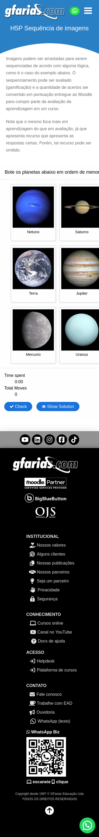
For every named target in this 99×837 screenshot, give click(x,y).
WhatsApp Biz (43, 732)
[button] (88, 10)
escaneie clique (47, 782)
